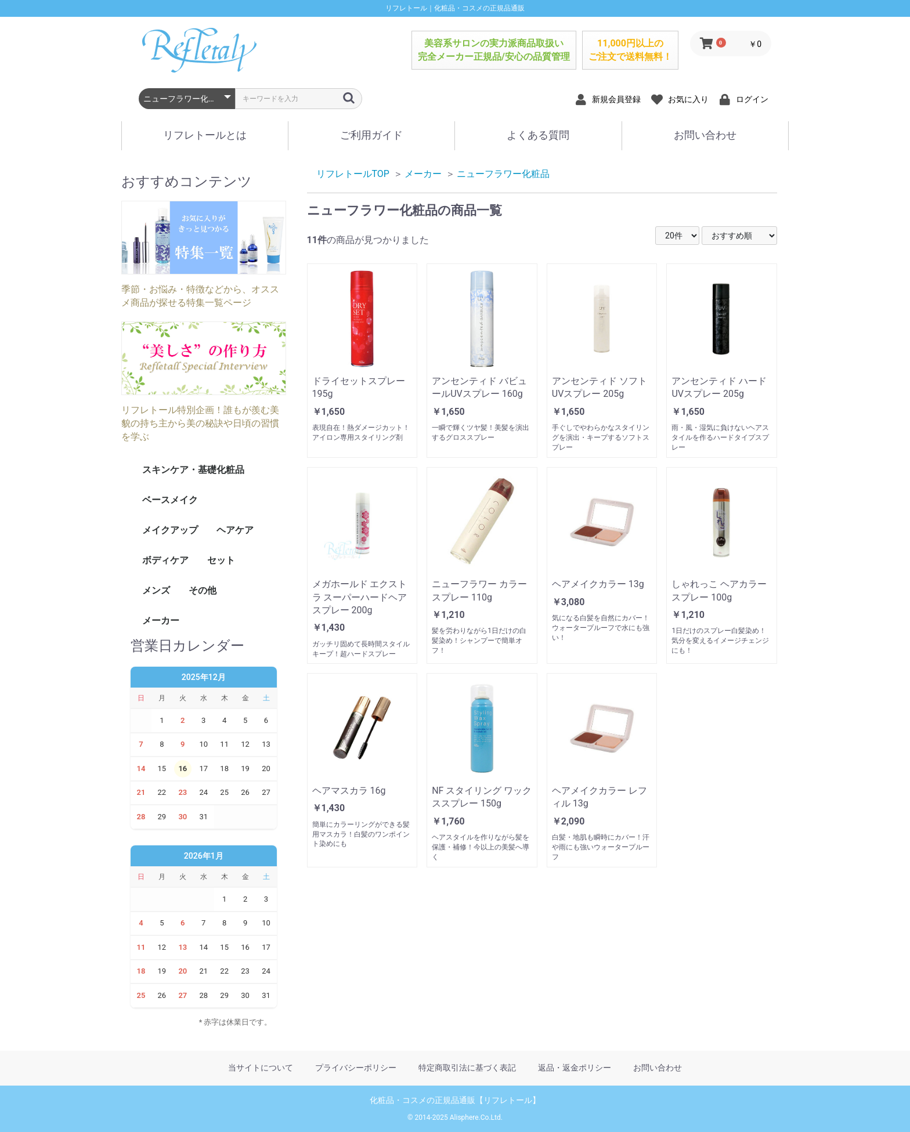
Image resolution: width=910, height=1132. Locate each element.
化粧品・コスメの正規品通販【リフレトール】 (455, 1100)
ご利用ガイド (371, 135)
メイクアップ (170, 530)
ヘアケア (235, 530)
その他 (202, 590)
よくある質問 (538, 135)
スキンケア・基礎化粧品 (193, 469)
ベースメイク (170, 499)
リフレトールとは (205, 135)
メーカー (160, 620)
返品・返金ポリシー (574, 1067)
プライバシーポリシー (355, 1067)
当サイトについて (260, 1067)
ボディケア (165, 560)
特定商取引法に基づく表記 (467, 1067)
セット (221, 560)
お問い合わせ (705, 135)
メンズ (156, 590)
